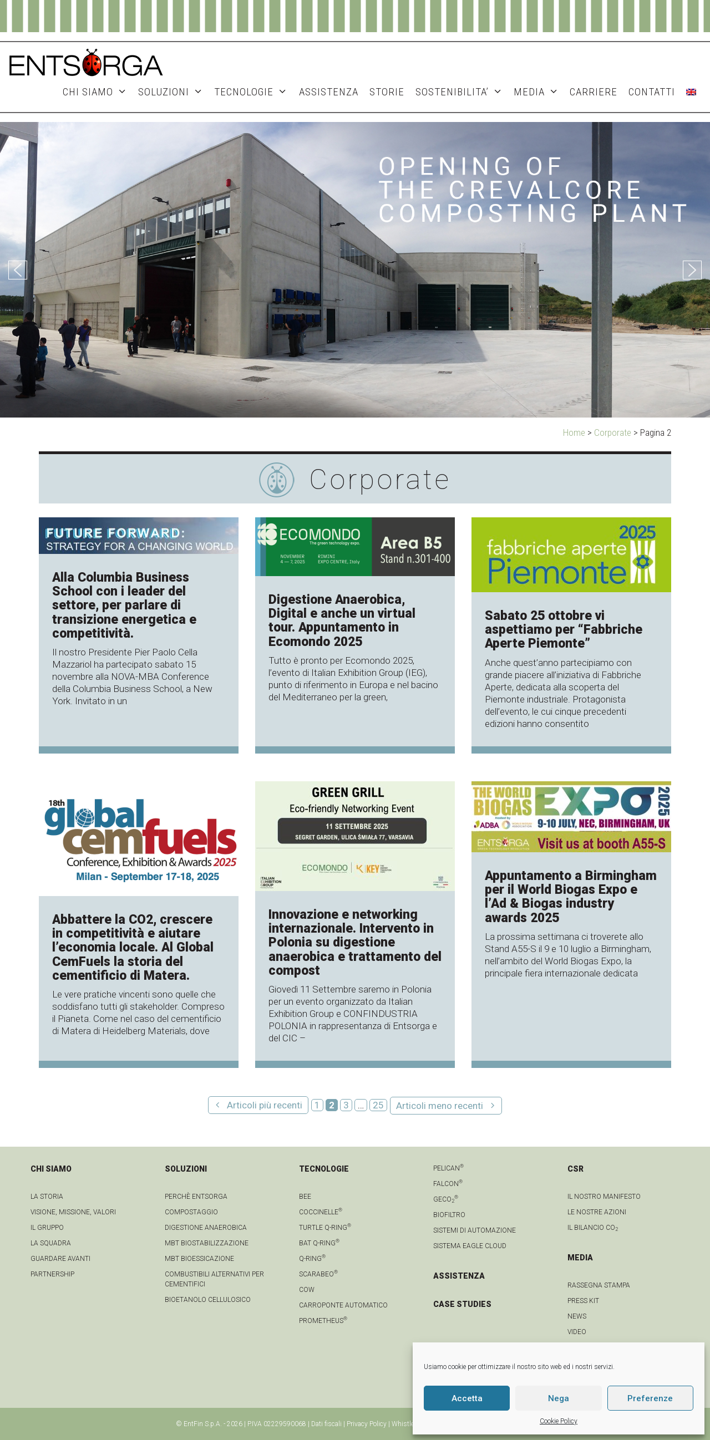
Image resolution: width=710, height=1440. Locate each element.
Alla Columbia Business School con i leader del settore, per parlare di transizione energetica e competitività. (124, 605)
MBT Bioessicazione (199, 1259)
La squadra (51, 1243)
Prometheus (323, 1321)
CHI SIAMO (98, 91)
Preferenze (650, 1398)
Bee (305, 1196)
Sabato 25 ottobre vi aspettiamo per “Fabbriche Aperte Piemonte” (563, 630)
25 (379, 1105)
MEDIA (539, 91)
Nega (558, 1398)
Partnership (52, 1274)
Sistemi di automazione (474, 1230)
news (576, 1316)
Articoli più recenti (264, 1105)
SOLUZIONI (173, 91)
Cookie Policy (558, 1421)
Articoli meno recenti (439, 1105)
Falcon (448, 1184)
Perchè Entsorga (196, 1196)
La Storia (47, 1196)
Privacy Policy (367, 1424)
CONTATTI (651, 91)
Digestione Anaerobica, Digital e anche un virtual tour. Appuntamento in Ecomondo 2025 (341, 620)
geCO (445, 1199)
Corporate (612, 432)
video (576, 1332)
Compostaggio (191, 1212)
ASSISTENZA (328, 91)
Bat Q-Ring (319, 1243)
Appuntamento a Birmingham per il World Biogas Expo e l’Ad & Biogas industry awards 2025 (571, 896)
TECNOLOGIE (253, 91)
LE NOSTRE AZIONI (596, 1212)
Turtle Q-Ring (325, 1228)
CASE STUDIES (462, 1304)
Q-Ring (312, 1259)
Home (574, 432)
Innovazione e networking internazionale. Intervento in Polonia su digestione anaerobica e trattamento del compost (355, 942)
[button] (17, 270)
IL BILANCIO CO (592, 1228)
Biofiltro (449, 1215)
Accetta (467, 1398)
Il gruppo (47, 1228)
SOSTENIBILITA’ (461, 91)
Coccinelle (320, 1212)
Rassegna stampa (598, 1285)
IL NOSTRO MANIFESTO (604, 1196)
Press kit (583, 1301)
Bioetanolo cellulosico (208, 1300)
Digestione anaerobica (206, 1228)
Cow (307, 1290)
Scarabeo (318, 1274)
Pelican (448, 1168)
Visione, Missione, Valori (73, 1212)
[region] (355, 270)
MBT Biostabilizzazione (206, 1243)
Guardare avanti (60, 1259)
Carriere (593, 91)
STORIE (386, 91)
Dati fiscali (326, 1424)
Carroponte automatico (343, 1305)
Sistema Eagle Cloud (469, 1246)
